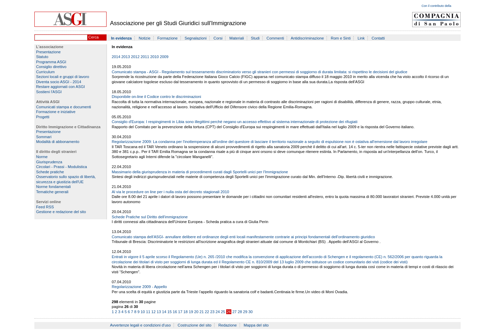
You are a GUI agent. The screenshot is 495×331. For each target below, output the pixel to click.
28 (240, 312)
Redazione (227, 325)
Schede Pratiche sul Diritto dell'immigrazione (150, 217)
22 (207, 312)
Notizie (144, 38)
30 (251, 312)
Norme (42, 157)
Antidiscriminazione (307, 38)
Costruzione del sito (194, 325)
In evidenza (121, 38)
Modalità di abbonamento (57, 142)
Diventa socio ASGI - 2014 (58, 82)
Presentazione (48, 52)
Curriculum (45, 72)
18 (186, 312)
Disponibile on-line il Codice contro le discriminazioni (156, 97)
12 (153, 312)
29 (245, 312)
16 (175, 312)
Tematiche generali (52, 192)
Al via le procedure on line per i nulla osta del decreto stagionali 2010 (170, 192)
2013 (125, 57)
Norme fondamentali (53, 187)
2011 (145, 57)
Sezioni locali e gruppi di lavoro (62, 77)
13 (159, 312)
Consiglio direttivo (51, 67)
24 (218, 312)
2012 (135, 57)
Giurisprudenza (49, 162)
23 (212, 312)
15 (169, 312)
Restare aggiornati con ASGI (60, 87)
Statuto (42, 57)
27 (234, 312)
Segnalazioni (196, 38)
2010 (154, 57)
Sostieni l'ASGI (49, 92)
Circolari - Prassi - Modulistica (61, 167)
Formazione (167, 38)
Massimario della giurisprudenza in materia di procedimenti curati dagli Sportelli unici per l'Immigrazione (200, 172)
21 (201, 312)
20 (196, 312)
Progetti (43, 117)
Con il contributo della (436, 6)
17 (180, 312)
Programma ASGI (51, 62)
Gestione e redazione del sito (61, 212)
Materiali (236, 38)
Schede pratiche (50, 172)
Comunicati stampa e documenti (63, 107)
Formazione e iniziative (55, 112)
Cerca (93, 37)
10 (143, 312)
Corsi (217, 38)
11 (148, 312)
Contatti (378, 38)
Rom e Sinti (341, 38)
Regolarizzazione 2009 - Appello (139, 287)
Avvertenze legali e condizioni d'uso (140, 325)
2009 (164, 57)
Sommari (44, 137)
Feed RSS (45, 207)
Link (361, 38)
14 (164, 312)
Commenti (275, 38)
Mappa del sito (256, 325)
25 (223, 312)
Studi (255, 38)
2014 (116, 57)
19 (191, 312)
